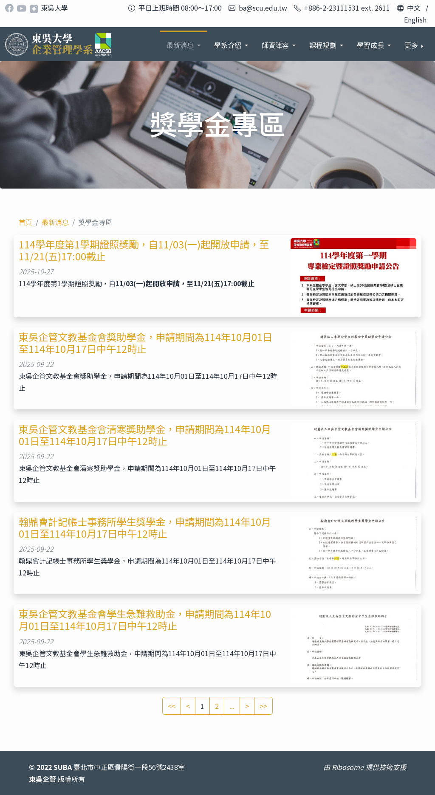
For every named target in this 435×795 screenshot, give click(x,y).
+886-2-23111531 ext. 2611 (347, 8)
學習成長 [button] (371, 45)
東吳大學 (54, 8)
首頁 (25, 222)
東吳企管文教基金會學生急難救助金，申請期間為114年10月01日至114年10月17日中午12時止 (145, 619)
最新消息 (55, 222)
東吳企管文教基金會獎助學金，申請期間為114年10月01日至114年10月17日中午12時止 (145, 343)
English (415, 19)
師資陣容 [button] (276, 45)
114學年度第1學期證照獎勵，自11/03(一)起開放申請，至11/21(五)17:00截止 (144, 250)
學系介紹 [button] (228, 45)
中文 (414, 8)
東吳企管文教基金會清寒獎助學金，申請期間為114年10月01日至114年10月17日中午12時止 (145, 435)
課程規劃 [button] (323, 45)
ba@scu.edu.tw (263, 8)
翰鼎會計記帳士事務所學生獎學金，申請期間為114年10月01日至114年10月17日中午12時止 (145, 527)
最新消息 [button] (181, 45)
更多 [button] (412, 45)
